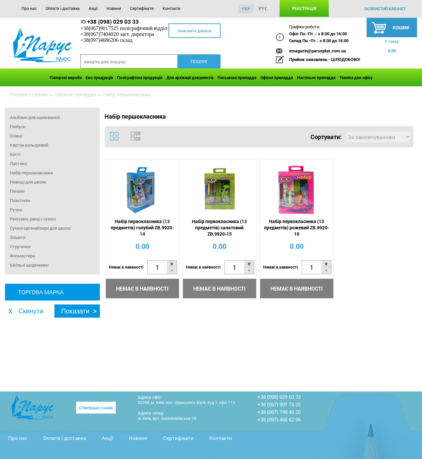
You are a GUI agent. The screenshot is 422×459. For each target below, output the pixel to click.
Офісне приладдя (276, 77)
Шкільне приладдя (75, 94)
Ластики (18, 163)
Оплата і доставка (62, 8)
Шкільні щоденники (29, 265)
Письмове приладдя (237, 77)
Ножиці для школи (28, 182)
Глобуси (17, 126)
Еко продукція (99, 77)
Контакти (171, 8)
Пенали (17, 191)
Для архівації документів (190, 77)
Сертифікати (142, 8)
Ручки (16, 210)
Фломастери (22, 256)
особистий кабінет (385, 8)
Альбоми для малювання (35, 117)
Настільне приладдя (316, 77)
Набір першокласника (31, 173)
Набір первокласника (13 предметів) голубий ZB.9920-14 (142, 227)
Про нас (29, 8)
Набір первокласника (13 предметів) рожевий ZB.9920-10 (296, 227)
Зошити (17, 237)
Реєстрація (304, 8)
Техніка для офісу (356, 77)
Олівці (16, 136)
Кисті (15, 154)
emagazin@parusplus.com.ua (317, 51)
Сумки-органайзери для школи (40, 228)
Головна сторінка (29, 94)
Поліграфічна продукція (140, 77)
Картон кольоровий (29, 145)
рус (263, 8)
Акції (93, 8)
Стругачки (20, 246)
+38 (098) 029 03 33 (113, 21)
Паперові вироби (66, 77)
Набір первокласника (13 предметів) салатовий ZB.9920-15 (219, 227)
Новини (113, 8)
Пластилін (20, 200)
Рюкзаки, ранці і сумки (33, 219)
